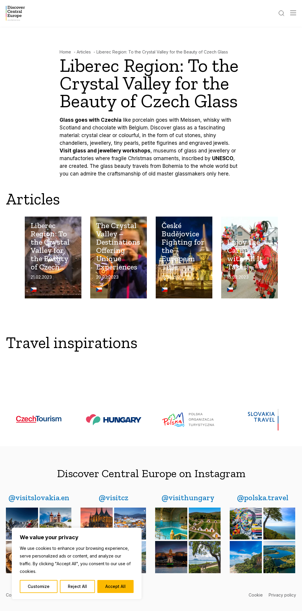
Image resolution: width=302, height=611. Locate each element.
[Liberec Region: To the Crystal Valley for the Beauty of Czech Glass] (53, 257)
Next (286, 258)
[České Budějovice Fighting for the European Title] (184, 257)
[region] (77, 563)
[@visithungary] (188, 497)
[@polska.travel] (263, 497)
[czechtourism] (39, 421)
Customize (39, 586)
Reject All (77, 586)
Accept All (115, 586)
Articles (84, 51)
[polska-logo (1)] (188, 421)
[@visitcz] (113, 497)
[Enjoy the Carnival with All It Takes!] (249, 257)
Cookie (256, 594)
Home (65, 51)
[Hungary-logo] (114, 421)
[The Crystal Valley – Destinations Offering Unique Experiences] (118, 257)
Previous (16, 258)
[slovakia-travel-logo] (263, 421)
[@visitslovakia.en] (39, 497)
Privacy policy (282, 594)
